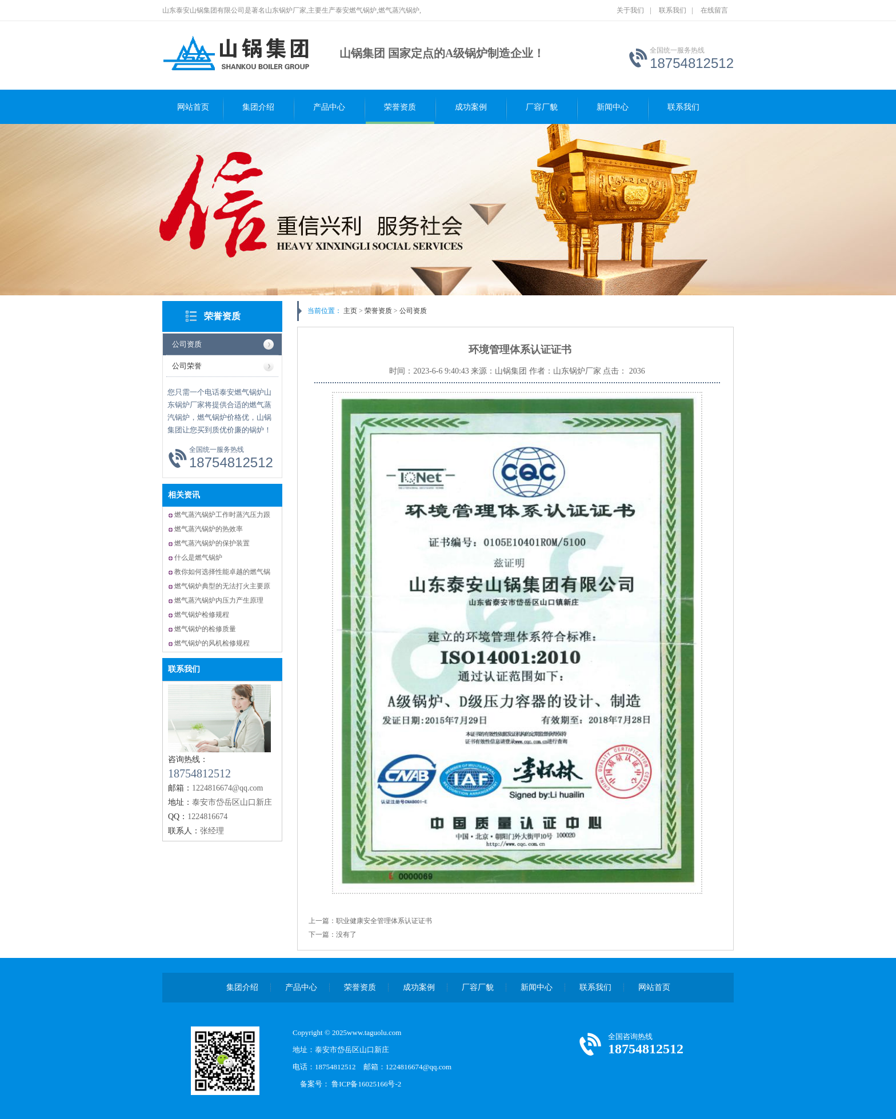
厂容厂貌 (542, 107)
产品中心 (329, 107)
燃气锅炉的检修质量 (205, 629)
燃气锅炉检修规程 (201, 615)
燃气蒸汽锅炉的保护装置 (212, 543)
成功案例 (471, 107)
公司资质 (187, 344)
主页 (350, 311)
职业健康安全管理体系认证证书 (384, 921)
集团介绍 (258, 107)
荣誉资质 (400, 107)
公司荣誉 (187, 366)
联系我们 (672, 10)
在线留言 (714, 10)
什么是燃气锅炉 (198, 557)
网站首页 (193, 107)
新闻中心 (613, 107)
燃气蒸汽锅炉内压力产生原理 (218, 600)
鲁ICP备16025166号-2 (370, 1084)
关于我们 (630, 10)
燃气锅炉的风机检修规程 (212, 643)
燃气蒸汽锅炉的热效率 (208, 529)
